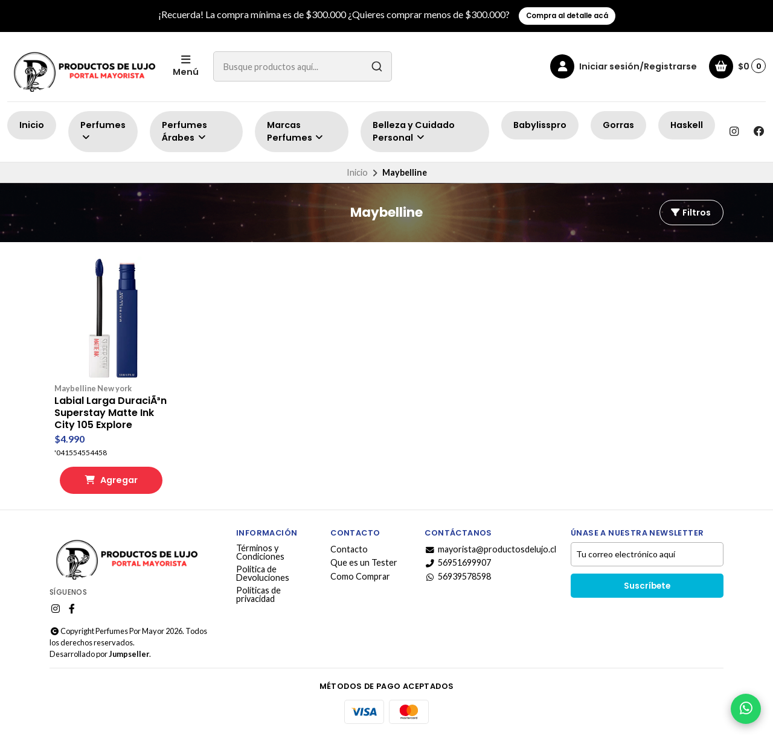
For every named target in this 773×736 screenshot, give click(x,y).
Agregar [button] (111, 480)
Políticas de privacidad (258, 595)
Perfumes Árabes (184, 131)
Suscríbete (647, 586)
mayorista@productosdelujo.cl (490, 549)
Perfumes (103, 130)
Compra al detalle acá (567, 16)
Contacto (349, 549)
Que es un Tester (363, 562)
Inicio (31, 125)
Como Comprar (360, 576)
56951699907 (458, 562)
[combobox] (302, 66)
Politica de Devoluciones (262, 574)
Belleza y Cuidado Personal (414, 131)
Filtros (690, 212)
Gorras (618, 125)
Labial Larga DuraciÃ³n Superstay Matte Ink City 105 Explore (110, 413)
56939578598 (458, 576)
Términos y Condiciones (260, 553)
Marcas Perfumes (296, 131)
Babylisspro (539, 125)
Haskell (686, 125)
